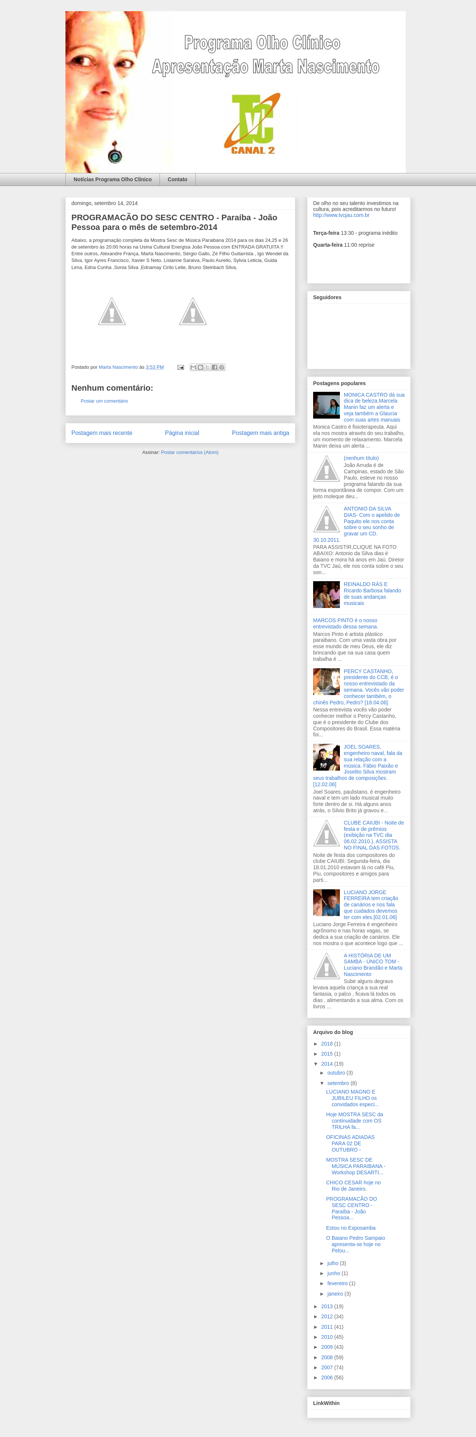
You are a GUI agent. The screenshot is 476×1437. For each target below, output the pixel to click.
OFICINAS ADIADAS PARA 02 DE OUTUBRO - (350, 1143)
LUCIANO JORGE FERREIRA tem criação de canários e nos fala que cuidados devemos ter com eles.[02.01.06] (371, 904)
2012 (327, 1316)
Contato (177, 179)
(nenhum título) (361, 458)
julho (333, 1263)
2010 (327, 1337)
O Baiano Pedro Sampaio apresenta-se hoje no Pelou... (355, 1244)
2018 (327, 1044)
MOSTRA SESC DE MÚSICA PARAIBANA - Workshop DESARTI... (355, 1166)
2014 (327, 1064)
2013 (327, 1306)
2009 (327, 1347)
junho (334, 1273)
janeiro (335, 1294)
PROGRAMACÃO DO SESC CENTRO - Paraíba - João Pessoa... (351, 1208)
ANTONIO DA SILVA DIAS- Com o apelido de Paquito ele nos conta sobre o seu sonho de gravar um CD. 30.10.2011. (356, 524)
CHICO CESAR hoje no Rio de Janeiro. (353, 1186)
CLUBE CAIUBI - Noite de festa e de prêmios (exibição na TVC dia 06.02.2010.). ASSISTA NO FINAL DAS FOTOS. (374, 835)
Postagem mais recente (101, 433)
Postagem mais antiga (260, 433)
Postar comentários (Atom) (190, 452)
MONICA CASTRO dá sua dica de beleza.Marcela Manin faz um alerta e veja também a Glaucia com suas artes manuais (374, 407)
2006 (327, 1377)
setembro (338, 1083)
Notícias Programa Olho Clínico (113, 179)
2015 (327, 1054)
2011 (327, 1327)
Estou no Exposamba (351, 1228)
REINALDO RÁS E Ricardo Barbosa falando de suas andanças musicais (372, 593)
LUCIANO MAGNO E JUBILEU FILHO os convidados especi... (352, 1098)
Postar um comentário (104, 401)
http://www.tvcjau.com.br (341, 215)
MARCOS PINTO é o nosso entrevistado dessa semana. (345, 623)
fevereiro (338, 1283)
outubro (336, 1073)
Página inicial (182, 433)
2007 (327, 1367)
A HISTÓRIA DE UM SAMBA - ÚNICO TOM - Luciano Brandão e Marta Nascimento (373, 965)
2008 (327, 1357)
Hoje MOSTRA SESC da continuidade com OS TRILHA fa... (354, 1120)
